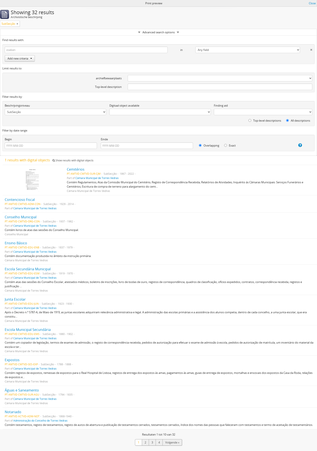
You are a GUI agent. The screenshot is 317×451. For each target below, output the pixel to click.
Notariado (13, 412)
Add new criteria (20, 58)
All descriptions (298, 120)
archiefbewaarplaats (109, 78)
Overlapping (209, 145)
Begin (8, 139)
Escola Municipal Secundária (28, 329)
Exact (230, 145)
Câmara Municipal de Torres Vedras (97, 178)
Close (312, 3)
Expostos (12, 360)
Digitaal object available (124, 105)
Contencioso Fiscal (20, 199)
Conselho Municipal (21, 217)
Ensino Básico (16, 243)
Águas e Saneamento (22, 390)
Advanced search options (158, 32)
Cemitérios (75, 169)
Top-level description (108, 87)
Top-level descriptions (264, 120)
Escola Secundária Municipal (28, 269)
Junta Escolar (15, 299)
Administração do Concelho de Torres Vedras (40, 420)
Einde (104, 139)
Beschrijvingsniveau (17, 105)
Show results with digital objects (72, 160)
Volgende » (172, 442)
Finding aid (221, 105)
